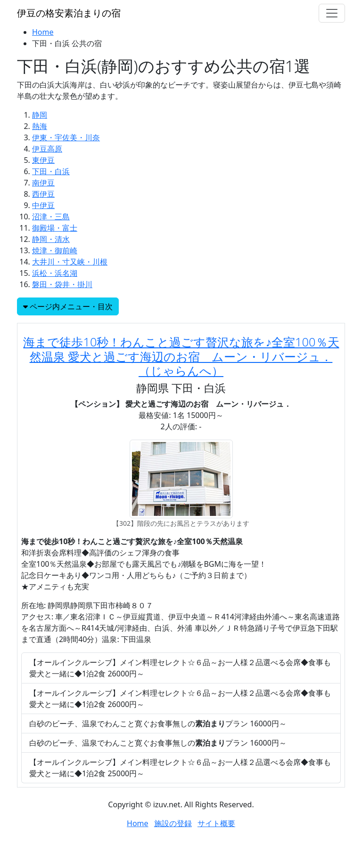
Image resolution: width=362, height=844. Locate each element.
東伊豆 (43, 160)
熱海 (39, 126)
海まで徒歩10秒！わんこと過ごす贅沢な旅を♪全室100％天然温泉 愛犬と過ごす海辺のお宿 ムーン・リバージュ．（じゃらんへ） (181, 356)
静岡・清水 (51, 239)
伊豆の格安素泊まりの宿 (69, 13)
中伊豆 (43, 205)
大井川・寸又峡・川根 (69, 262)
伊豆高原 (47, 149)
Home (43, 32)
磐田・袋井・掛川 (62, 284)
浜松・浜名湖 (54, 273)
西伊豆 (43, 194)
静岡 (39, 115)
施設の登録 (173, 823)
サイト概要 (216, 823)
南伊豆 (43, 182)
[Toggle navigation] (332, 13)
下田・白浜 (51, 171)
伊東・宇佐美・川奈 (66, 137)
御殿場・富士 (54, 228)
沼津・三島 (51, 216)
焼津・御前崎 (54, 250)
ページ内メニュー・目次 (68, 306)
